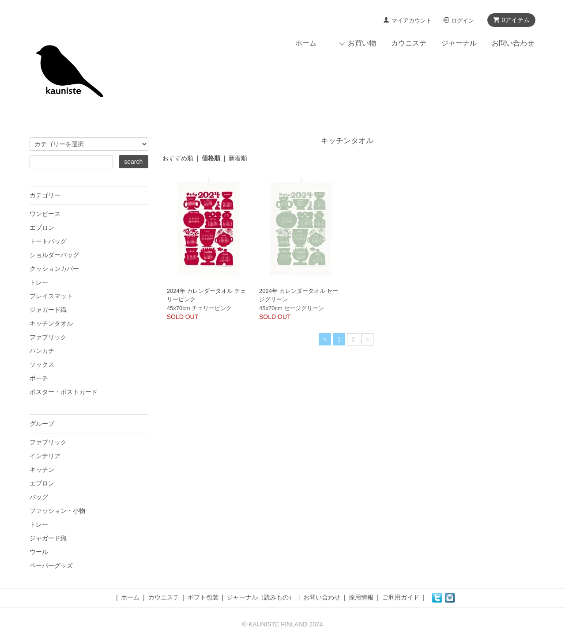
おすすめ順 (177, 158)
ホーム (305, 43)
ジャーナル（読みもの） (261, 597)
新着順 (238, 158)
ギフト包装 (203, 597)
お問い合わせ (513, 43)
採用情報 (361, 597)
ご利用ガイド (400, 597)
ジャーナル (459, 43)
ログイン (462, 20)
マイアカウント (412, 20)
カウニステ (408, 43)
